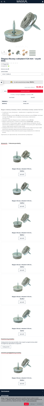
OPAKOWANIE (4, 71)
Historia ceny (5, 69)
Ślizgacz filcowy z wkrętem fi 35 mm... (22, 328)
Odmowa (32, 404)
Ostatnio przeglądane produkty (11, 353)
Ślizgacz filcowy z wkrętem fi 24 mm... (22, 378)
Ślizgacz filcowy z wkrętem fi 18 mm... (22, 169)
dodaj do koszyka (25, 91)
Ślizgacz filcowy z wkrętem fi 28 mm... (22, 264)
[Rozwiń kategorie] (1, 1)
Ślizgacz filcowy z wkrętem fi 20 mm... (22, 201)
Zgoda (26, 404)
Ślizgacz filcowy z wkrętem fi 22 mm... (22, 232)
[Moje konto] (42, 1)
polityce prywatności (32, 401)
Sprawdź (22, 174)
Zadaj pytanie (6, 347)
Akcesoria (4, 143)
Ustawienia (39, 404)
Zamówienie (22, 391)
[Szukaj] (4, 1)
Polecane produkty (15, 143)
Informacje (22, 396)
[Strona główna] (22, 1)
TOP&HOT (22, 94)
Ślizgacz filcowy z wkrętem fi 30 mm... (22, 296)
